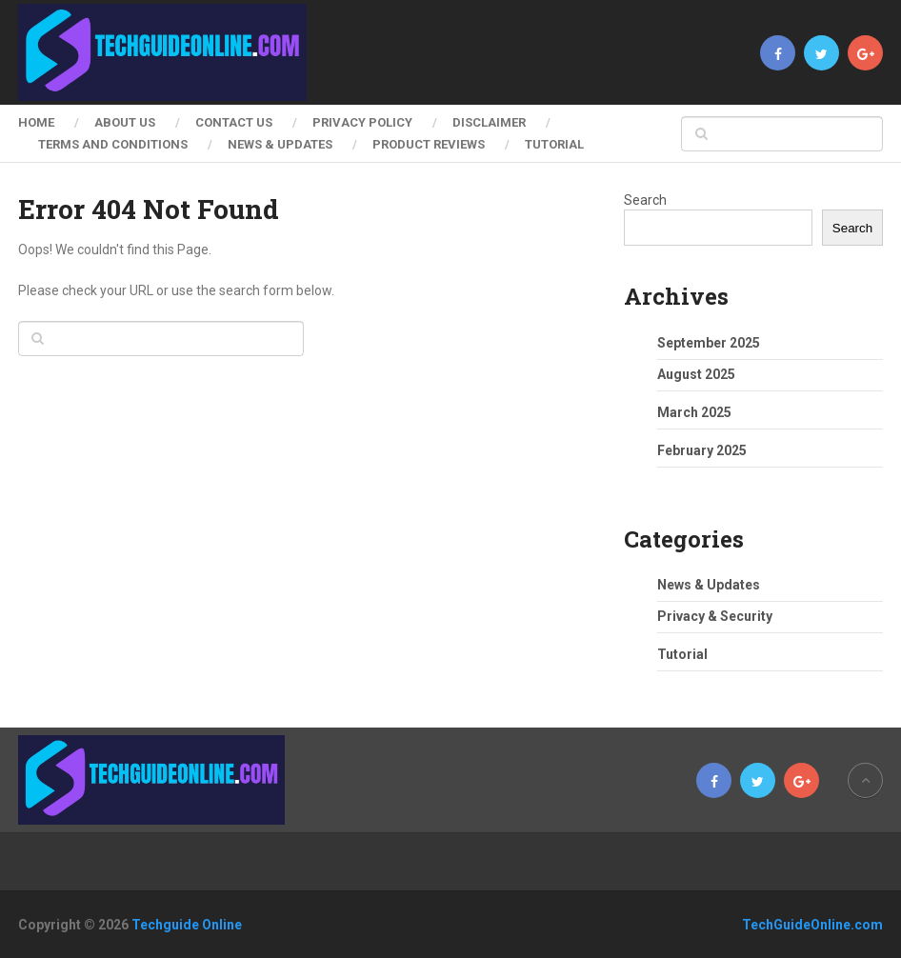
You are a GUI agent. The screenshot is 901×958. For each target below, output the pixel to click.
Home (36, 122)
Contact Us (233, 122)
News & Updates (280, 144)
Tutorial (554, 144)
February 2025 (702, 450)
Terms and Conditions (113, 144)
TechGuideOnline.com (812, 924)
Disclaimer (489, 122)
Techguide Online (186, 924)
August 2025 (696, 374)
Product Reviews (428, 144)
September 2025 (708, 342)
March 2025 (694, 412)
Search (645, 200)
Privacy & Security (714, 616)
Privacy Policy (362, 122)
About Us (124, 122)
